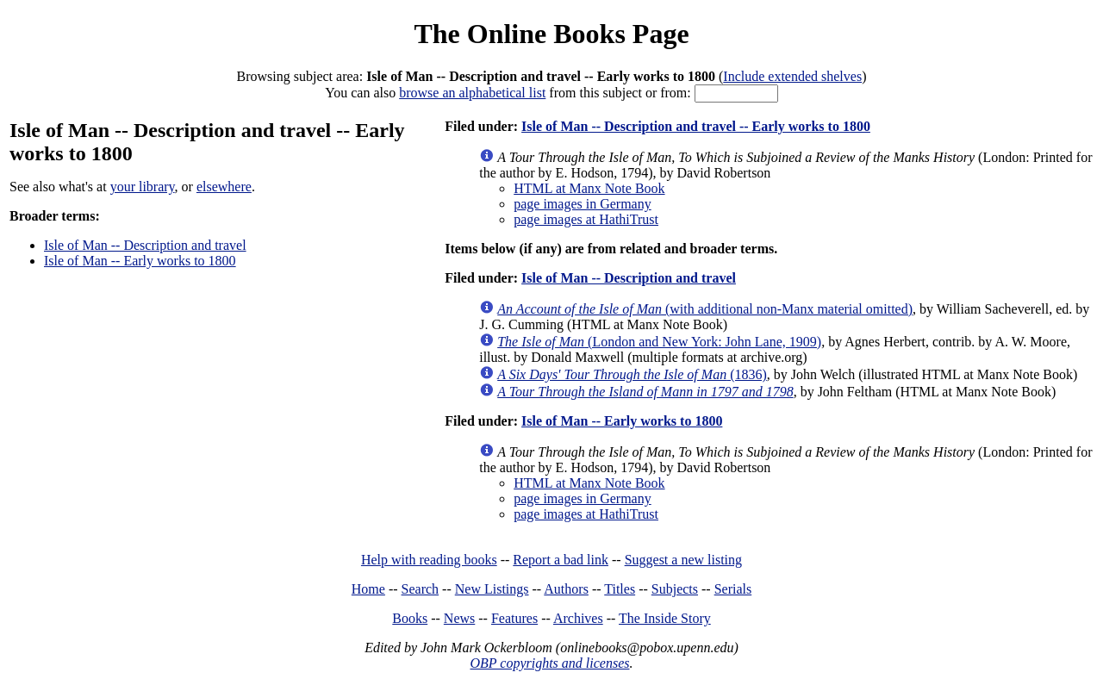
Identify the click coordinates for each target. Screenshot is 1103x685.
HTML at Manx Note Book (589, 188)
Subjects (674, 589)
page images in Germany (582, 203)
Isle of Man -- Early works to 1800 (140, 260)
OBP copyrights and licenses (549, 663)
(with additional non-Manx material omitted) (705, 309)
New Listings (492, 589)
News (459, 618)
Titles (619, 589)
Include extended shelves (792, 76)
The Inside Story (665, 618)
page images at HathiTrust (586, 219)
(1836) (632, 374)
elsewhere (224, 186)
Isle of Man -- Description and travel (145, 245)
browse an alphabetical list (472, 92)
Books (409, 618)
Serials (733, 589)
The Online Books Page (551, 33)
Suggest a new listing (683, 559)
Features (514, 618)
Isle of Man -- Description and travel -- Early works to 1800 (695, 126)
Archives (578, 618)
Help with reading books (429, 559)
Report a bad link (560, 559)
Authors (566, 589)
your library (142, 186)
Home (368, 589)
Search (420, 589)
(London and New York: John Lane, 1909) (659, 341)
